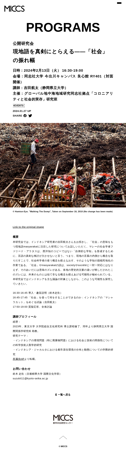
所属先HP (18, 359)
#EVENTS (18, 105)
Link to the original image (28, 227)
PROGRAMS (63, 27)
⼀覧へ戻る (64, 394)
